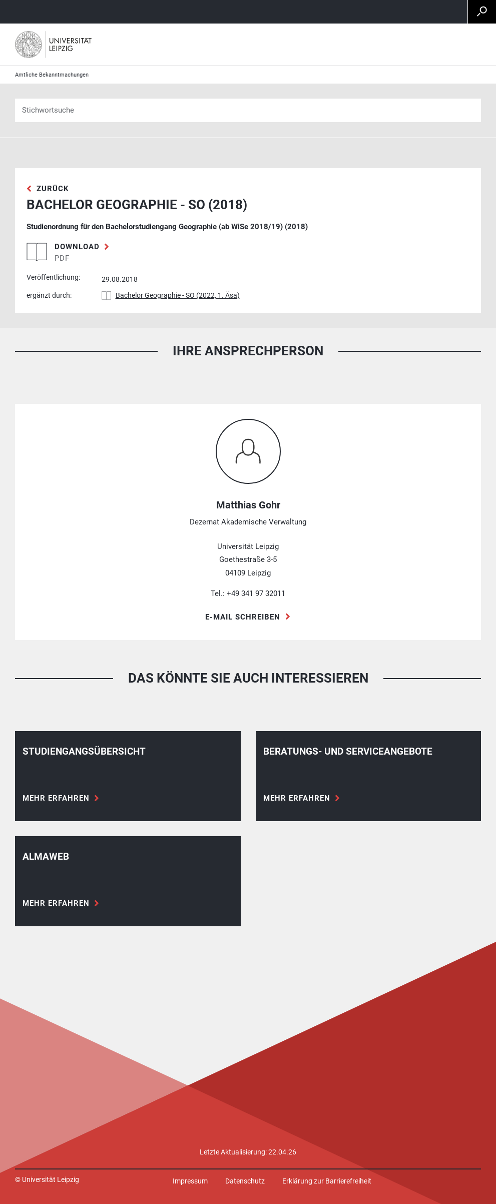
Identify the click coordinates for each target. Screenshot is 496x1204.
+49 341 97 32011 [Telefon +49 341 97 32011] (256, 593)
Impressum (190, 1181)
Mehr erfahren (56, 798)
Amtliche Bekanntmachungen (52, 75)
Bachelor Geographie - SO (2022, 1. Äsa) (178, 295)
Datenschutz (245, 1181)
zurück (53, 188)
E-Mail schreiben (242, 617)
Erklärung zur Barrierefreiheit (326, 1181)
